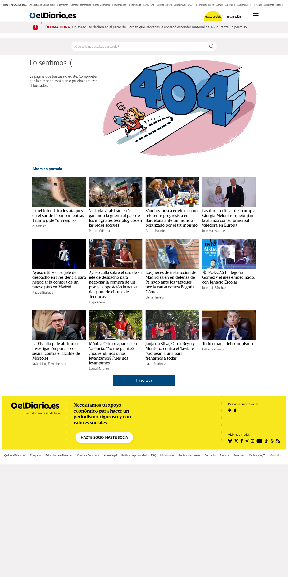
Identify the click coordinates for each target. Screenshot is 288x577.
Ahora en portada (47, 169)
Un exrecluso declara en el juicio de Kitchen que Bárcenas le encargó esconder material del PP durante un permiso (159, 27)
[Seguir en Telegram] (247, 441)
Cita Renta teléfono (273, 5)
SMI (153, 5)
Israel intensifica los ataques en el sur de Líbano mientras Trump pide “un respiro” (58, 216)
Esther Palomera (213, 349)
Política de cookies (189, 455)
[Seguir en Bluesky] (230, 441)
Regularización (119, 5)
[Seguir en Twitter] (236, 441)
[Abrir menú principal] (255, 15)
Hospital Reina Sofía (204, 5)
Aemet (219, 5)
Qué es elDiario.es (15, 455)
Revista (224, 455)
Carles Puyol (180, 5)
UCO (190, 5)
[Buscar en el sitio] (139, 46)
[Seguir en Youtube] (259, 441)
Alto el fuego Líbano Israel (42, 5)
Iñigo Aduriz (97, 302)
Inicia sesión (234, 16)
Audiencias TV (244, 5)
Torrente (257, 5)
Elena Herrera (155, 297)
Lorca (146, 5)
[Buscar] (212, 46)
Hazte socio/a (213, 16)
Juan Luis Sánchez (214, 287)
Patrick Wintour (99, 231)
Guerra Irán (62, 5)
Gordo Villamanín (101, 5)
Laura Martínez (99, 368)
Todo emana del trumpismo (227, 344)
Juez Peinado (135, 5)
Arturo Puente (155, 231)
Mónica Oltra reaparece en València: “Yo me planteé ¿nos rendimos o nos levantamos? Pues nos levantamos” (113, 353)
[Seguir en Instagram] (252, 441)
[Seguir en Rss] (278, 441)
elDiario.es (39, 226)
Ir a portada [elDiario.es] (144, 380)
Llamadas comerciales (80, 5)
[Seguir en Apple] (235, 410)
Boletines (239, 455)
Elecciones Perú (164, 5)
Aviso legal (110, 455)
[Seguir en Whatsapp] (272, 441)
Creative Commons (88, 455)
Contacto (210, 455)
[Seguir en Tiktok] (266, 441)
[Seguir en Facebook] (241, 441)
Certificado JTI (257, 455)
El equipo (35, 455)
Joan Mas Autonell (214, 231)
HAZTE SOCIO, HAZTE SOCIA (104, 437)
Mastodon (276, 455)
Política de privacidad (134, 455)
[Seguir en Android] (229, 410)
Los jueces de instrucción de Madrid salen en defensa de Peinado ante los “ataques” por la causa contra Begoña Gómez (171, 282)
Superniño (230, 5)
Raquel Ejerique (42, 292)
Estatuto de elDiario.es (59, 455)
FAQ (153, 455)
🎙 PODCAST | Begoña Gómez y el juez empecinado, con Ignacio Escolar (228, 277)
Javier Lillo (39, 364)
